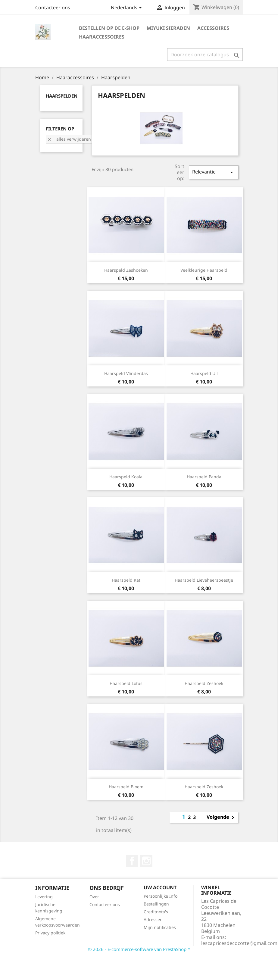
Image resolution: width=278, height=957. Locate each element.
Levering (44, 896)
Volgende (221, 817)
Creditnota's (156, 912)
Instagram (146, 861)
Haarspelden (61, 96)
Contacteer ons (52, 7)
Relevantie (213, 172)
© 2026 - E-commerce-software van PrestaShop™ (139, 949)
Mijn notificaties (160, 927)
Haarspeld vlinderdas (126, 373)
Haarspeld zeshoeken (126, 270)
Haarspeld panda (204, 477)
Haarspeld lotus (126, 683)
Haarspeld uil (204, 373)
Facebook (132, 861)
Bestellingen (156, 904)
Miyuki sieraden (168, 28)
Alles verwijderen (69, 139)
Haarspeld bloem (126, 787)
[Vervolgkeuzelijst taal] (127, 8)
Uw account (160, 887)
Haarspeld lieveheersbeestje (204, 580)
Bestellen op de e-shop (109, 28)
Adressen (153, 919)
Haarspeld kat (126, 580)
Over (94, 896)
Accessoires (213, 28)
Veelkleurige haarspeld (203, 270)
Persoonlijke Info (160, 896)
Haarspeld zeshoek (204, 683)
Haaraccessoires (101, 36)
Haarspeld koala (125, 477)
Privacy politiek (50, 933)
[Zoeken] (205, 54)
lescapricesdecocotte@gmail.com (239, 943)
